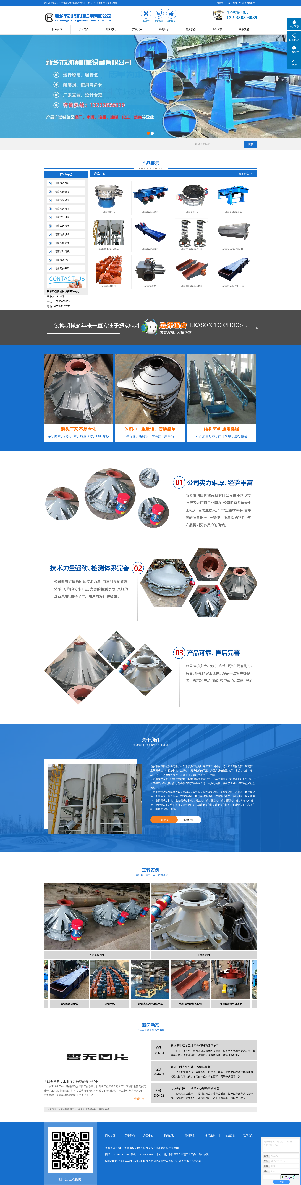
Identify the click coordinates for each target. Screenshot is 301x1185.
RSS (229, 3)
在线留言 (217, 29)
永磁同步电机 (103, 1109)
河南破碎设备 (62, 225)
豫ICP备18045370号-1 (130, 1148)
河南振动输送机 (150, 249)
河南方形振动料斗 (109, 249)
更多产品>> (245, 173)
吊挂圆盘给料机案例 (232, 1003)
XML (235, 3)
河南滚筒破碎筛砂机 (233, 249)
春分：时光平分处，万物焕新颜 (191, 1066)
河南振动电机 (62, 251)
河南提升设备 (62, 217)
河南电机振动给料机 (191, 286)
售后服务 (191, 29)
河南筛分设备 (62, 191)
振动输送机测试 (70, 1003)
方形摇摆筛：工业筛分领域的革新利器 (195, 1088)
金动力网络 (162, 1148)
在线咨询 (188, 819)
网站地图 (221, 3)
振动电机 (111, 1003)
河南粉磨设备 (62, 242)
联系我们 (244, 29)
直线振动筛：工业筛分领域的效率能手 (71, 1081)
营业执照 (204, 1154)
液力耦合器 (90, 1109)
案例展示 (164, 29)
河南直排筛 (191, 212)
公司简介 (84, 29)
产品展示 (137, 29)
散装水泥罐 (64, 1109)
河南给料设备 (62, 200)
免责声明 (174, 1148)
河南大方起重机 (77, 1109)
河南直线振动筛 (233, 212)
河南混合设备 (62, 234)
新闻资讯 (111, 29)
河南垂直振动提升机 (191, 249)
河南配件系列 (62, 268)
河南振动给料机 (150, 212)
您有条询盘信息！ (248, 3)
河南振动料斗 (62, 183)
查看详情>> (140, 1098)
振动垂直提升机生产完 (151, 1003)
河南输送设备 (62, 208)
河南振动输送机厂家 (233, 286)
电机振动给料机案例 (191, 1003)
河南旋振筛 (109, 212)
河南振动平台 (62, 259)
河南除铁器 (150, 286)
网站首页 (57, 29)
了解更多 (164, 819)
